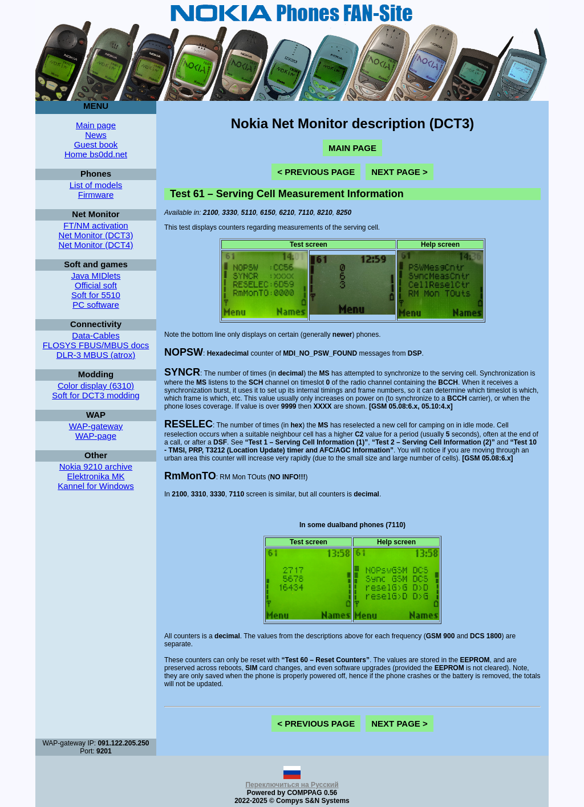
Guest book (96, 144)
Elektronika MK (96, 476)
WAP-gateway (96, 426)
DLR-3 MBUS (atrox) (95, 355)
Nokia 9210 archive (95, 466)
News (96, 135)
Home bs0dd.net (95, 154)
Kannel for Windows (95, 486)
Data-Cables (95, 335)
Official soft (96, 285)
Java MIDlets (96, 275)
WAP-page (95, 436)
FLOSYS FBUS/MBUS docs (96, 345)
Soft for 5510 (95, 295)
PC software (95, 304)
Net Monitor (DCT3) (96, 235)
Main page (96, 125)
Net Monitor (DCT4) (96, 245)
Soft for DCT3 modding (95, 395)
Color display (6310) (96, 385)
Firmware (96, 194)
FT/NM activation (95, 225)
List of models (96, 185)
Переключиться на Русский (291, 781)
